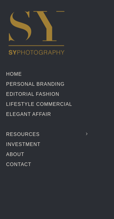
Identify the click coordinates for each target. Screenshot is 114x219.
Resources (23, 134)
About (15, 154)
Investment (23, 144)
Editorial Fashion (32, 94)
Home (14, 74)
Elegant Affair (28, 114)
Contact (18, 164)
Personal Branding (35, 84)
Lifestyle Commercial (39, 104)
